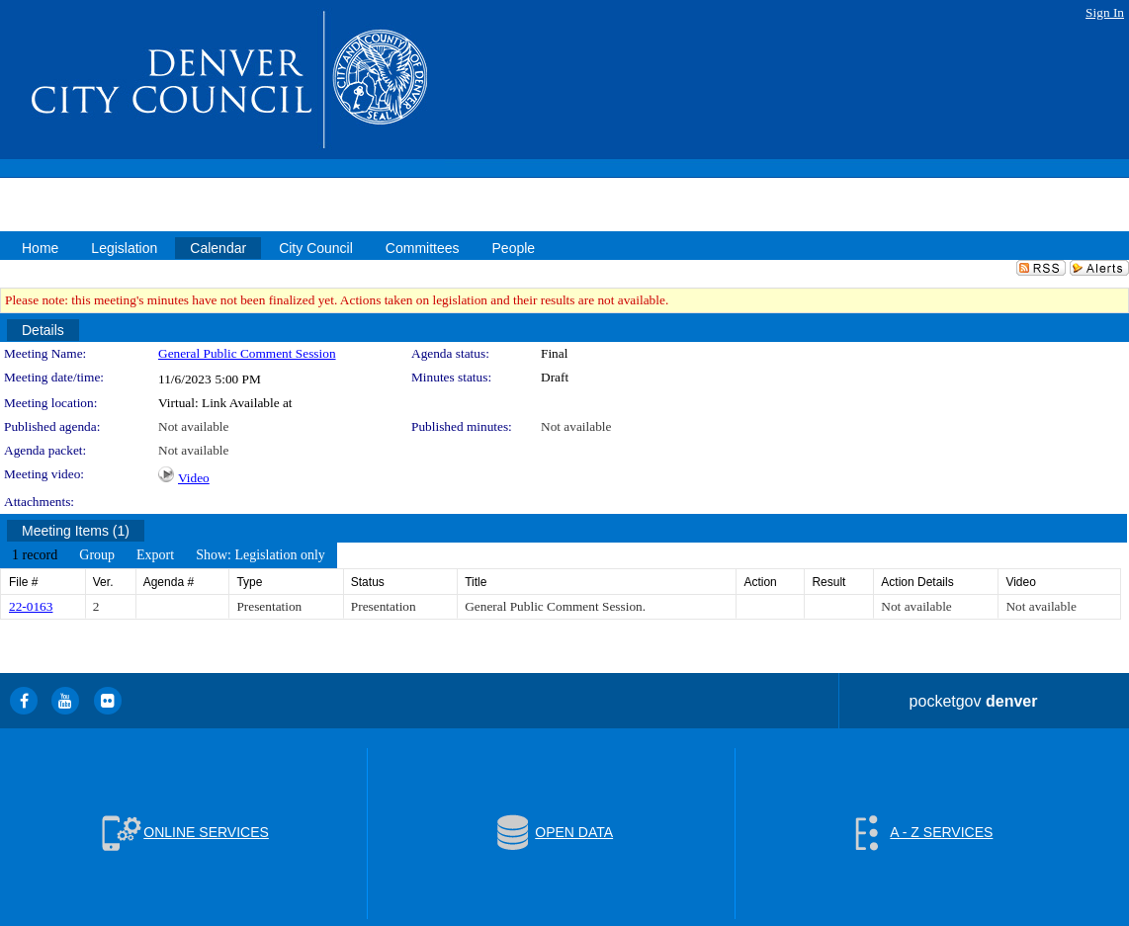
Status (368, 582)
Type (249, 582)
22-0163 (30, 606)
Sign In (1105, 12)
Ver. (103, 582)
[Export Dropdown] (155, 555)
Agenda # (168, 582)
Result (828, 582)
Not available (193, 426)
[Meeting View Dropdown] (260, 555)
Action (759, 582)
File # (23, 582)
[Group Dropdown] (97, 555)
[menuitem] (34, 555)
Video (194, 477)
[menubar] (168, 555)
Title (475, 582)
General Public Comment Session (247, 353)
